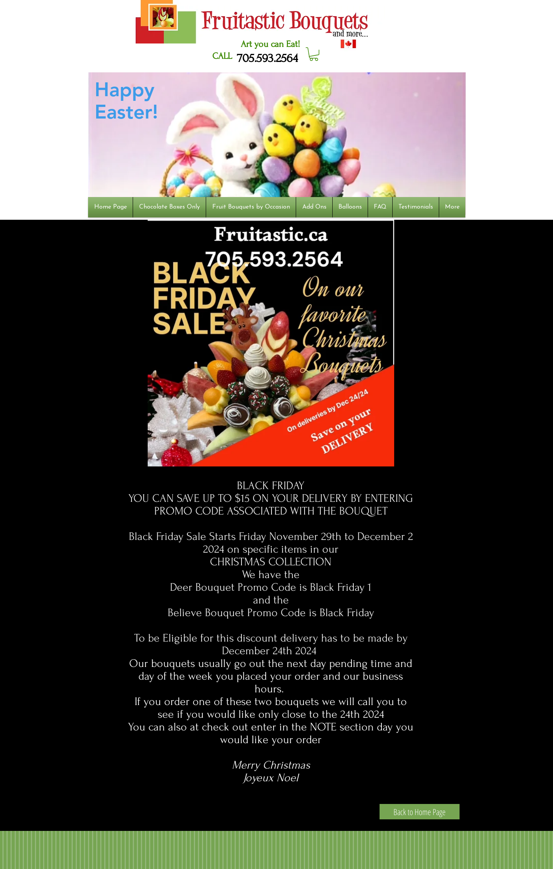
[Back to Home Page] (420, 811)
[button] (314, 54)
